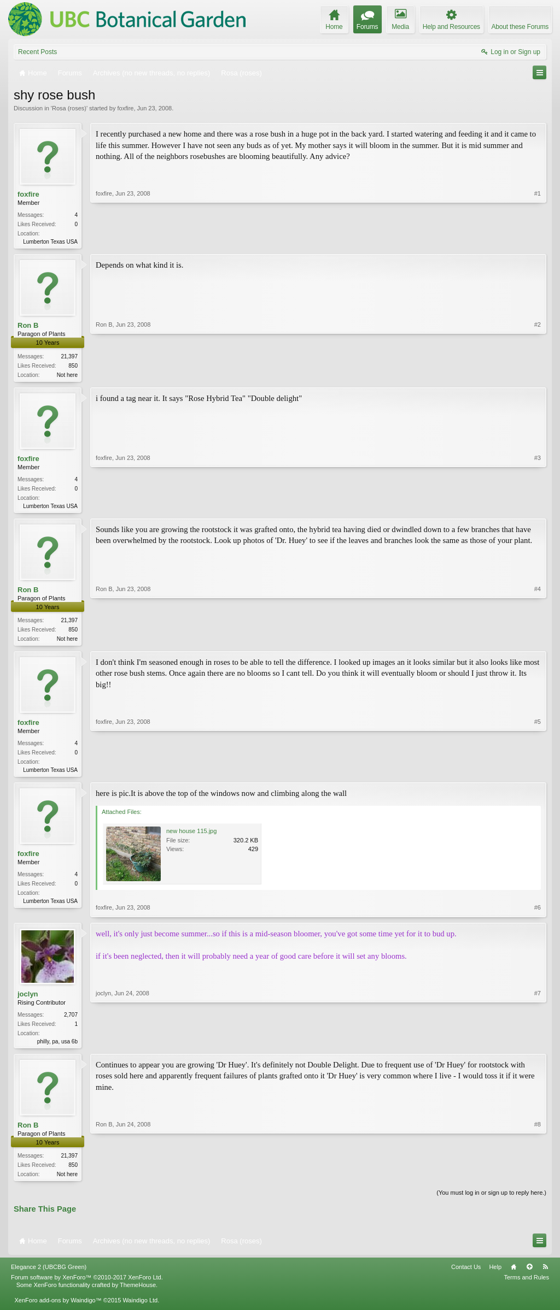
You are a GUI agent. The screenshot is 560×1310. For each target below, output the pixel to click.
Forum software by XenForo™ (87, 1285)
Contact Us (466, 1274)
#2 (537, 374)
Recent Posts (37, 52)
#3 (537, 506)
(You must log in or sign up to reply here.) (491, 1200)
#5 (537, 773)
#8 (537, 1179)
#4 (537, 641)
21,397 (69, 358)
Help (495, 1274)
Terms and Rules (526, 1285)
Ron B (28, 326)
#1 (537, 240)
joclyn (28, 999)
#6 (537, 913)
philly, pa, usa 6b (57, 1046)
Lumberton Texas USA (50, 242)
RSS (545, 1274)
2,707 (71, 1020)
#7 (537, 1045)
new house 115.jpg (191, 836)
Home (513, 1274)
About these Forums (520, 27)
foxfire (125, 108)
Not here (67, 376)
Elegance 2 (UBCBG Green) (48, 1274)
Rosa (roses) (69, 108)
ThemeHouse (138, 1292)
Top (529, 1274)
